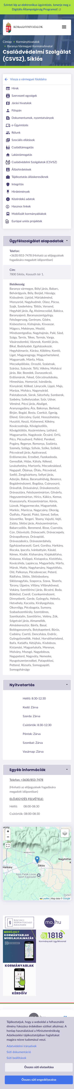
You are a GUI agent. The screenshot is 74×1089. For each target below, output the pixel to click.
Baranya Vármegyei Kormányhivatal (30, 46)
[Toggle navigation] (64, 27)
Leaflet (44, 898)
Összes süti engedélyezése (38, 1079)
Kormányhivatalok (24, 27)
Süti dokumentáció (19, 1052)
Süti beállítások (16, 1058)
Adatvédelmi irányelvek (22, 1046)
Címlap (7, 41)
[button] (37, 241)
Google (66, 898)
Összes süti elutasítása (39, 1067)
